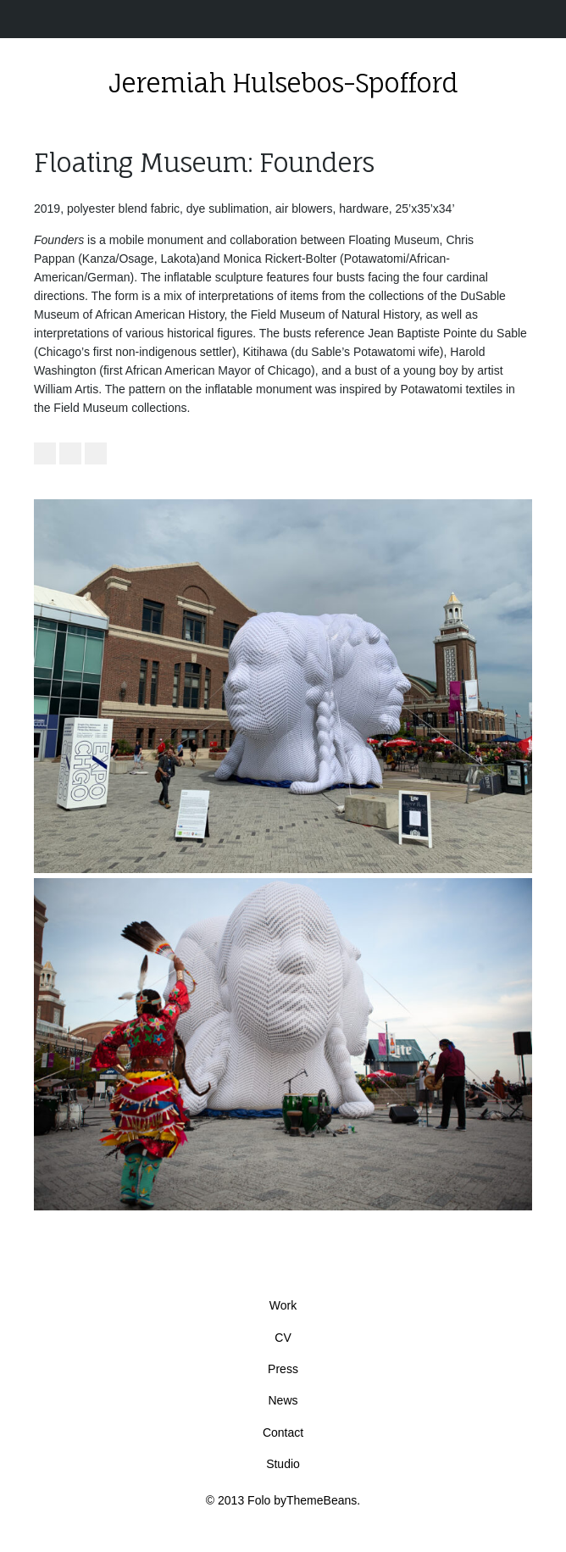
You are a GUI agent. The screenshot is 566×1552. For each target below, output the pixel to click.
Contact (283, 1432)
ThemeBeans (321, 1500)
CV (283, 1337)
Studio (283, 1464)
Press (283, 1369)
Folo (258, 1500)
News (282, 1400)
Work (283, 1305)
